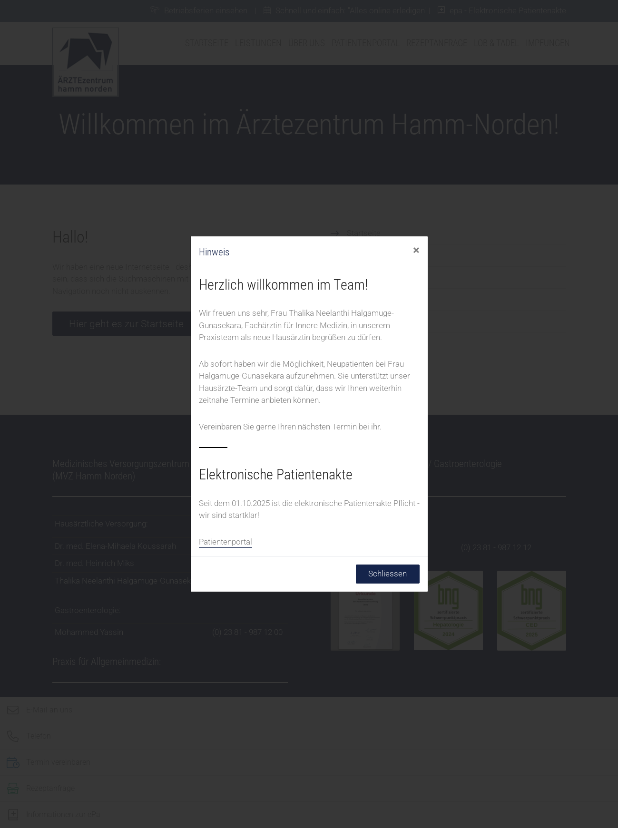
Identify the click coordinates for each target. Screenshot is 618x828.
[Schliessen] (416, 250)
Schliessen (387, 573)
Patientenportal (225, 541)
